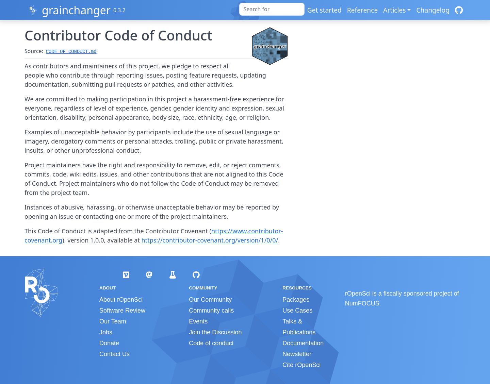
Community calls (211, 310)
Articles (394, 10)
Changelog (433, 10)
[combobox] (272, 9)
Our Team (112, 321)
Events (198, 321)
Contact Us (114, 354)
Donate (109, 343)
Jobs (105, 332)
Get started (324, 10)
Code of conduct (211, 343)
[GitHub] (459, 10)
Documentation (303, 343)
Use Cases (297, 310)
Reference (362, 10)
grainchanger (76, 10)
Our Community (210, 299)
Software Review (122, 310)
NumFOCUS (362, 303)
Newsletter (296, 354)
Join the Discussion (215, 332)
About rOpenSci (121, 299)
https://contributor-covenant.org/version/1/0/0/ (210, 240)
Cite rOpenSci (301, 365)
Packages (295, 299)
